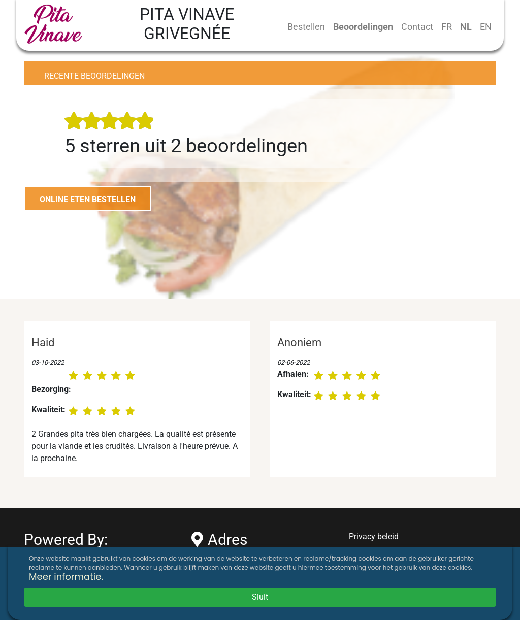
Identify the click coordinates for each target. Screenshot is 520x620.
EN (486, 26)
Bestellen (306, 26)
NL (466, 26)
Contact (417, 26)
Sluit (260, 597)
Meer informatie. (66, 576)
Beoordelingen (363, 26)
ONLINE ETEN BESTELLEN (88, 199)
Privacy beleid (374, 536)
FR (446, 26)
